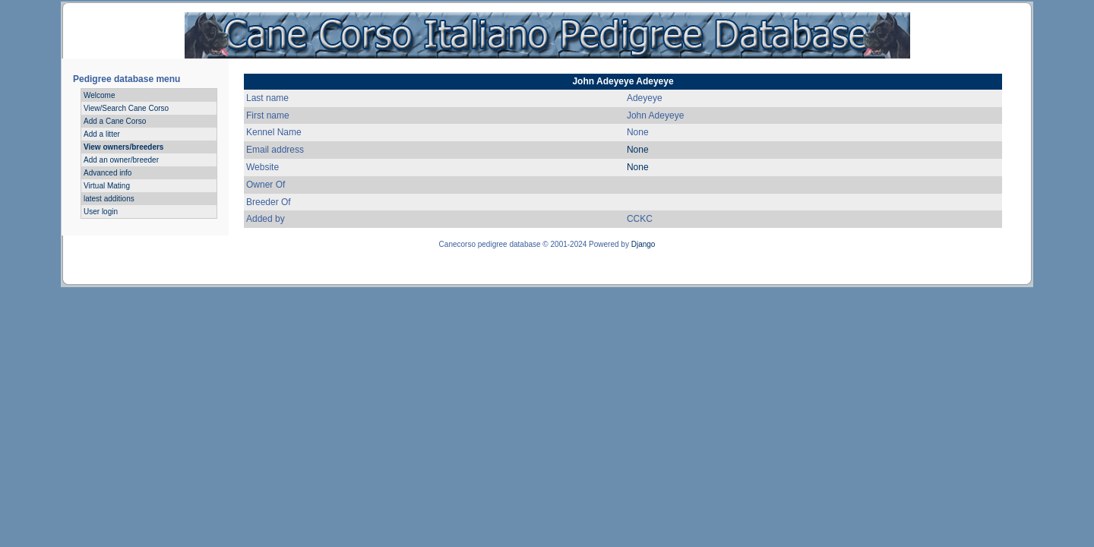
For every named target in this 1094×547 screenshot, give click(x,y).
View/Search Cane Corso (126, 108)
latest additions (109, 198)
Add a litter (102, 134)
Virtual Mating (107, 186)
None (638, 149)
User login (101, 211)
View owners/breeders (123, 147)
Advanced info (107, 173)
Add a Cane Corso (115, 121)
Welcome (99, 95)
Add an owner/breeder (121, 160)
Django (643, 244)
